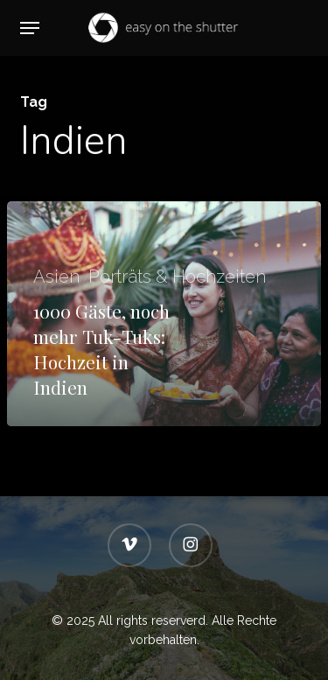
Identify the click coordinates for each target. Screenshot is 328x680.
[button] (29, 28)
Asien (56, 276)
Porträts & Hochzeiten (177, 276)
